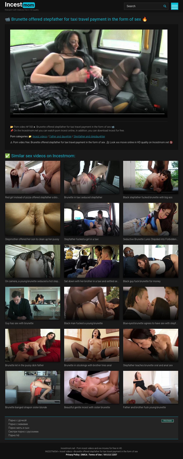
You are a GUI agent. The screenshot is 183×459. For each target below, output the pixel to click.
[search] (164, 6)
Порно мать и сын (18, 427)
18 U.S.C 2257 (110, 454)
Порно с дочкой (17, 420)
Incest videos (40, 136)
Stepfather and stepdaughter (89, 136)
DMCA (84, 454)
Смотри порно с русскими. (23, 431)
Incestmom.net (68, 448)
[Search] (146, 6)
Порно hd (13, 435)
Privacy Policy (73, 454)
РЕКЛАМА (167, 421)
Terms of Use (95, 454)
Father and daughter (60, 136)
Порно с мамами (18, 424)
